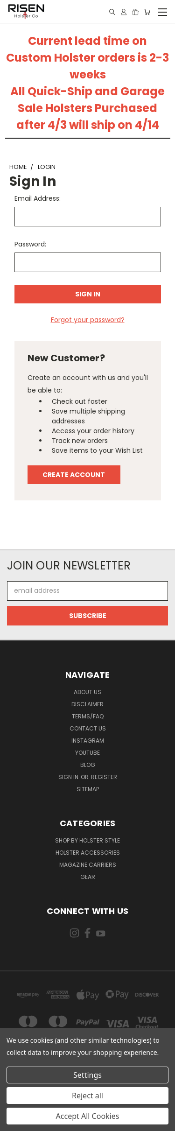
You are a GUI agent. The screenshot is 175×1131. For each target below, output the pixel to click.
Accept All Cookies (87, 1116)
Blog (87, 765)
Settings (87, 1075)
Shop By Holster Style (87, 840)
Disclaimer (87, 704)
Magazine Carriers (87, 865)
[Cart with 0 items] (147, 12)
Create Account (73, 474)
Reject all (87, 1095)
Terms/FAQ (88, 716)
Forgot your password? (88, 319)
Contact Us (88, 728)
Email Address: (37, 198)
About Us (87, 692)
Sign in (69, 777)
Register (104, 777)
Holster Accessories (88, 853)
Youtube (87, 753)
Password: (30, 244)
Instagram (87, 741)
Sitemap (88, 789)
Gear (87, 877)
